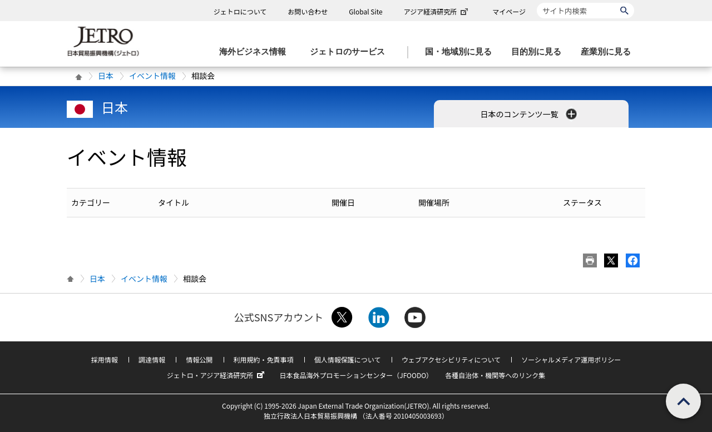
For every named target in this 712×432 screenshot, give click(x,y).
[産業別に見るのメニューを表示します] (609, 52)
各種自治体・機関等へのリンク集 (495, 375)
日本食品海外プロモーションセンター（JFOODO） (356, 375)
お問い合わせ (308, 11)
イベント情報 (152, 75)
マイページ (509, 11)
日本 (105, 75)
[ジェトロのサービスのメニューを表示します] (351, 52)
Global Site (365, 11)
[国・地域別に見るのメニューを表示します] (461, 52)
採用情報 (104, 359)
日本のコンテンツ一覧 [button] (529, 114)
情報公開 (199, 359)
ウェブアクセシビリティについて (451, 359)
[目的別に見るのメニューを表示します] (539, 52)
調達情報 (152, 359)
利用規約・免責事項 (264, 359)
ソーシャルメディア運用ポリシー (571, 359)
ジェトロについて (240, 11)
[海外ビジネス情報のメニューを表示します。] (256, 52)
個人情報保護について (347, 359)
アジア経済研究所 (437, 11)
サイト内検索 (536, 2)
